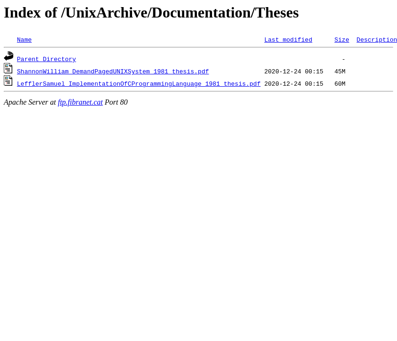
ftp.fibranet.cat (80, 102)
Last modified (288, 39)
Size (342, 39)
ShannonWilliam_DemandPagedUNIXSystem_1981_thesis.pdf (113, 71)
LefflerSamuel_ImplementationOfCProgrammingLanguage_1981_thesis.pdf (139, 83)
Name (24, 39)
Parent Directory (46, 58)
